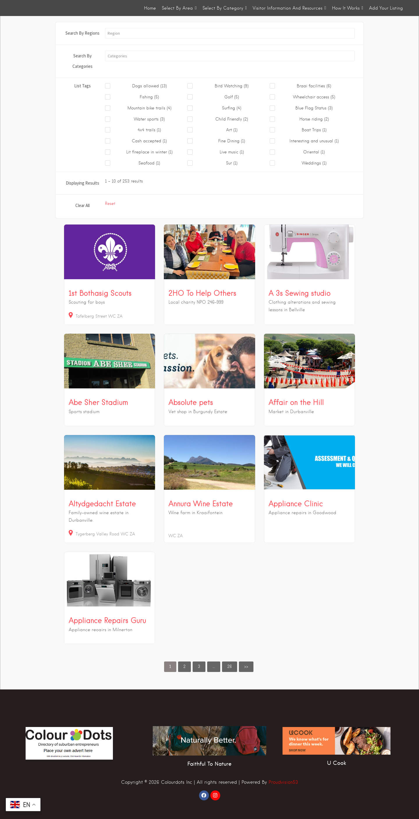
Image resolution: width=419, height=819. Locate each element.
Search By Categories (82, 61)
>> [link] (246, 666)
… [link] (213, 666)
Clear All (82, 205)
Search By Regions (82, 33)
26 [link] (229, 666)
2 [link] (184, 666)
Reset (110, 203)
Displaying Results (82, 183)
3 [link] (199, 666)
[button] (230, 33)
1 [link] (170, 666)
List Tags (82, 86)
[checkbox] (146, 86)
